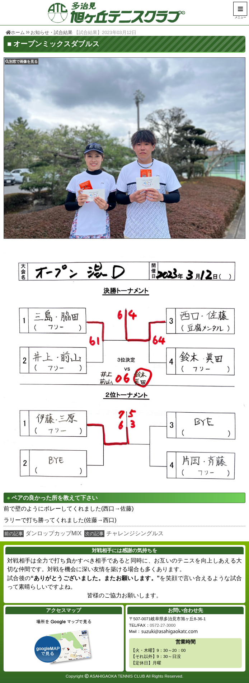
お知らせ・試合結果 (51, 32)
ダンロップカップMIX (53, 533)
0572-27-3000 (163, 625)
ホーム (15, 32)
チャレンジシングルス (135, 533)
